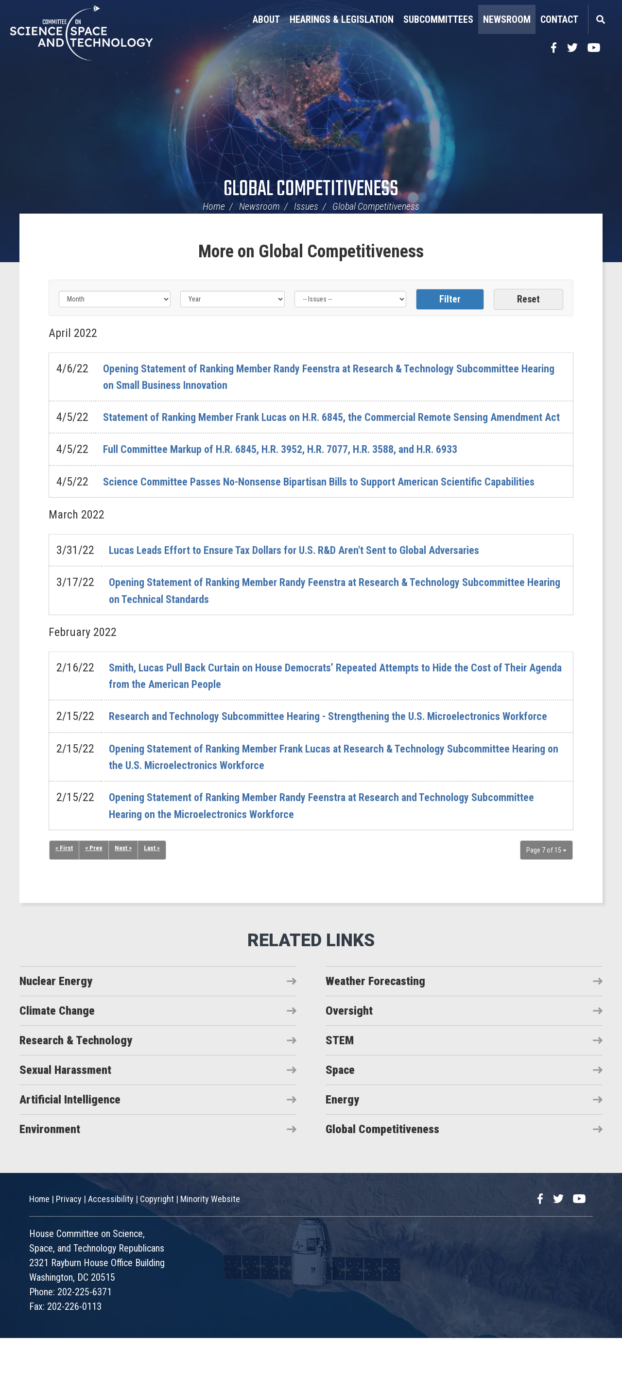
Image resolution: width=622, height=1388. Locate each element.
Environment (49, 1179)
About (266, 19)
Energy (342, 1149)
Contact (559, 19)
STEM (340, 1090)
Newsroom (507, 19)
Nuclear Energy (55, 1031)
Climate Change (57, 1061)
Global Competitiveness (311, 189)
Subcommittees (438, 19)
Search (600, 19)
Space (340, 1120)
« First (64, 899)
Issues (306, 206)
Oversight (349, 1061)
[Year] (232, 299)
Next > (125, 899)
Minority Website (210, 1249)
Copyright (157, 1249)
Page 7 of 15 (546, 900)
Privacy (69, 1249)
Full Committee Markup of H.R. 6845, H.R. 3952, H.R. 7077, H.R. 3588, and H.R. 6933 (301, 466)
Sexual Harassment (65, 1120)
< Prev (94, 899)
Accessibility (111, 1249)
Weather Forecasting (375, 1031)
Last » (154, 899)
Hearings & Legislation (342, 19)
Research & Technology (75, 1090)
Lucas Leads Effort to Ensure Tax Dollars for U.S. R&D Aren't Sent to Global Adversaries (313, 583)
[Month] (115, 299)
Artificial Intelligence (70, 1149)
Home (214, 206)
